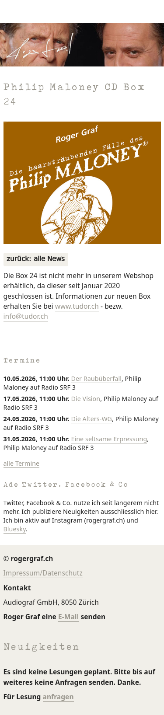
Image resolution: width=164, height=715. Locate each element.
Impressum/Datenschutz (43, 573)
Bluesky (14, 529)
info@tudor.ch (25, 316)
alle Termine (21, 463)
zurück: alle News (36, 260)
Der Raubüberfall (96, 378)
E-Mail (68, 616)
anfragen (58, 696)
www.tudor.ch (77, 306)
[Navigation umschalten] (16, 11)
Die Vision (85, 398)
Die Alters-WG (91, 419)
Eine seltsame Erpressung (109, 439)
